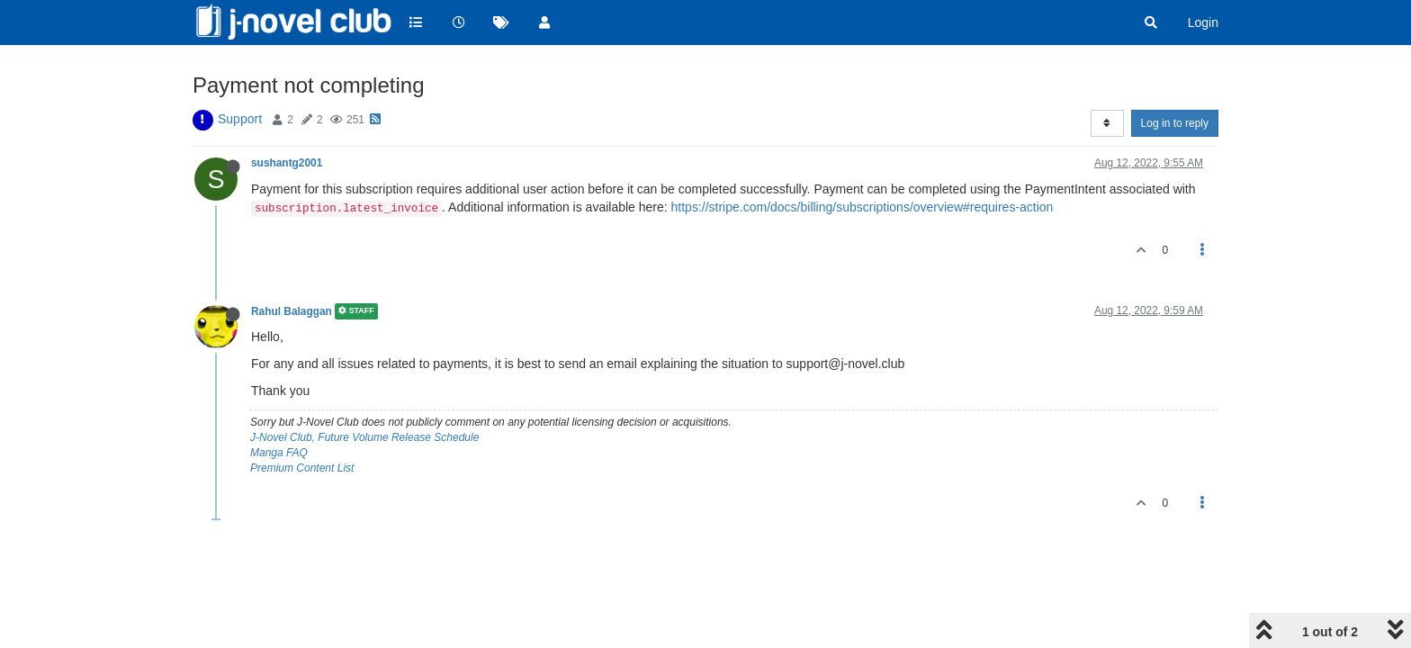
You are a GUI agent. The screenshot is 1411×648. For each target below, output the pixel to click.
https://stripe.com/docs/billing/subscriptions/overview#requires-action (862, 207)
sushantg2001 (286, 163)
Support (240, 119)
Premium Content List (302, 468)
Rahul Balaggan (291, 311)
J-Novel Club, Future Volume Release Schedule (364, 437)
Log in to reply (1175, 123)
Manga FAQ (279, 452)
